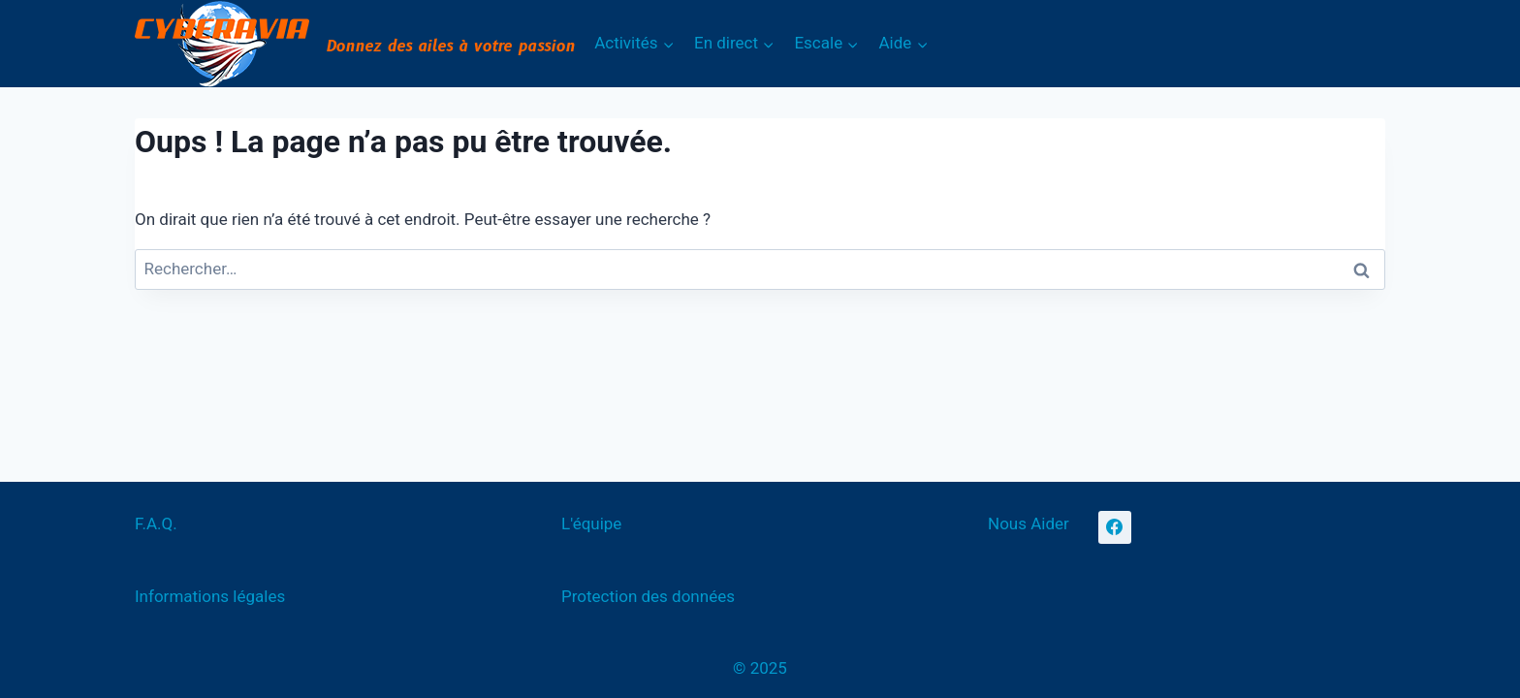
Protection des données (648, 596)
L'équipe (591, 523)
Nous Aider (1028, 523)
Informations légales (210, 596)
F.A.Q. (156, 523)
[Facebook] (1114, 527)
